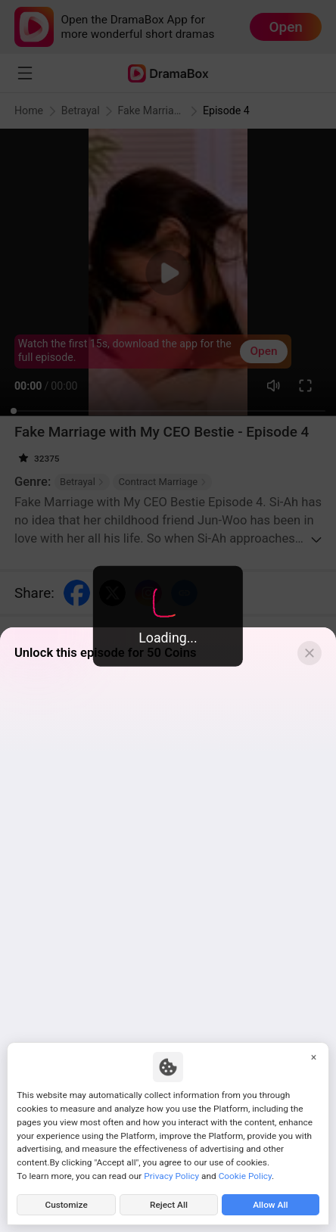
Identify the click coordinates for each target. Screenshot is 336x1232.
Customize (66, 1204)
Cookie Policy (245, 1176)
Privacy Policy (171, 1176)
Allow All (270, 1204)
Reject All (169, 1204)
